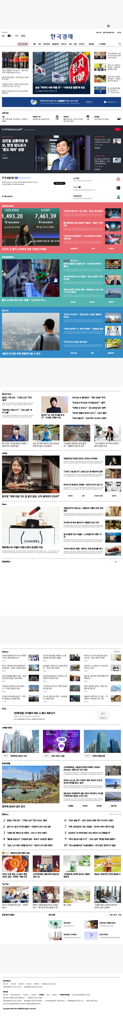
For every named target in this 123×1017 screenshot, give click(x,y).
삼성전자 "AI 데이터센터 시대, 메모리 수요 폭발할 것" (89, 832)
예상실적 (73, 302)
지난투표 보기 (103, 718)
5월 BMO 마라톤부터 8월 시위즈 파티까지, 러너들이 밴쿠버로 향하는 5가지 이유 (83, 794)
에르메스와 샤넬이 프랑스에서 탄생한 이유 (22, 547)
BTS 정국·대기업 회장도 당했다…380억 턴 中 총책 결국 (15, 444)
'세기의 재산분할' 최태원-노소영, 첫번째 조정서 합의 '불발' (55, 656)
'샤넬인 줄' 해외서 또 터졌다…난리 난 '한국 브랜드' (27, 832)
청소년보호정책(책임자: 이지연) (81, 995)
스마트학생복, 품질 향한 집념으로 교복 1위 (46, 875)
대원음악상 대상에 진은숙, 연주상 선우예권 (80, 458)
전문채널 (91, 44)
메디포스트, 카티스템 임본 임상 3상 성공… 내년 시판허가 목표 (96, 656)
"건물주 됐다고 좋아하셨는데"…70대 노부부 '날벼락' (106, 906)
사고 (119, 915)
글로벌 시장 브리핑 (7, 137)
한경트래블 (6, 763)
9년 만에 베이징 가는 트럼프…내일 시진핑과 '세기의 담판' (83, 277)
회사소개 (5, 984)
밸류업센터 (111, 353)
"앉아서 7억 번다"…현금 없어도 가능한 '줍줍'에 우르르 (82, 315)
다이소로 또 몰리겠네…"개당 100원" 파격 (88, 397)
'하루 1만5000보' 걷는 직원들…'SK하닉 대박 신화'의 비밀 (91, 826)
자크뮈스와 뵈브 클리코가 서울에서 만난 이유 (81, 522)
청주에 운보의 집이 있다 (13, 806)
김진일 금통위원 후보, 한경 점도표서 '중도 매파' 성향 (15, 145)
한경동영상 (6, 561)
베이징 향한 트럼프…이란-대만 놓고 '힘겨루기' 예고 (15, 78)
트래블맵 (70, 806)
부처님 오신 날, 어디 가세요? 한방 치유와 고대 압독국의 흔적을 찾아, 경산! (82, 781)
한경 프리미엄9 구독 (108, 32)
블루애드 (36, 984)
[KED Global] (23, 36)
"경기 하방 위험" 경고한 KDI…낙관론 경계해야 (15, 120)
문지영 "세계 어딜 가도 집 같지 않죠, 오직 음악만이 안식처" (30, 496)
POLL (4, 708)
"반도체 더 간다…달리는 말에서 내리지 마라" (102, 140)
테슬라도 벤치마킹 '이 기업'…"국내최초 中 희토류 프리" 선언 (96, 697)
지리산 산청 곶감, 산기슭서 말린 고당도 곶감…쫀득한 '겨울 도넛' (14, 875)
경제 (34, 44)
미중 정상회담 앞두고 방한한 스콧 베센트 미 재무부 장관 (55, 677)
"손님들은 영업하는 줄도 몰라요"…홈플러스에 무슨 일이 (74, 444)
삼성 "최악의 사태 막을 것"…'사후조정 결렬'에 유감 (60, 87)
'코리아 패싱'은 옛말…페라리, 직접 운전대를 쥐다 (82, 548)
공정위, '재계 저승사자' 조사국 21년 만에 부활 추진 (15, 92)
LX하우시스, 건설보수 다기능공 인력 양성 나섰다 (96, 666)
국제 (70, 44)
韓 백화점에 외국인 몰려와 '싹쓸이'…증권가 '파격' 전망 (83, 224)
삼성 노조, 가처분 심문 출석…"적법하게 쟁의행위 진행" (114, 67)
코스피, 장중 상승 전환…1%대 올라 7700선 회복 (55, 697)
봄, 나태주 (67, 904)
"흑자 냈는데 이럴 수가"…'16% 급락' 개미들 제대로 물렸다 (91, 839)
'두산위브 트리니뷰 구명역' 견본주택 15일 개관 (55, 687)
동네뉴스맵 (74, 353)
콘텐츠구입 (17, 995)
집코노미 (63, 44)
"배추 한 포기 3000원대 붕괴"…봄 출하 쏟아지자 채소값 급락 (114, 79)
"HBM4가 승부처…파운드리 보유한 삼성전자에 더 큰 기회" (15, 85)
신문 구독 (98, 32)
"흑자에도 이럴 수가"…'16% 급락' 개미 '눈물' (17, 411)
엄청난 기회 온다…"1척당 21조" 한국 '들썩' (17, 399)
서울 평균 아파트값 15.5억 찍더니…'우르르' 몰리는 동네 (13, 687)
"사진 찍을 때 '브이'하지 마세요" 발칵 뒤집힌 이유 (106, 444)
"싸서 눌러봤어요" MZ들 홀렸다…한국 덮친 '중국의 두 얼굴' (92, 845)
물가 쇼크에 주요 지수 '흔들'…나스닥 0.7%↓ (24, 300)
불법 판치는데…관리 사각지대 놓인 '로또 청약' (73, 120)
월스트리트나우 (70, 261)
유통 (75, 44)
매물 (92, 353)
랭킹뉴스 (5, 814)
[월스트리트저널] (16, 36)
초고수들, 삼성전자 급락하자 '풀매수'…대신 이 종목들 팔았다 (102, 161)
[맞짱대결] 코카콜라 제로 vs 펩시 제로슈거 (34, 713)
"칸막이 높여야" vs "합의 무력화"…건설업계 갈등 (83, 329)
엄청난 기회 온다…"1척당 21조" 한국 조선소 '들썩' (27, 820)
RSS (48, 995)
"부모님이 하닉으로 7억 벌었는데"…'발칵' (88, 402)
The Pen (5, 884)
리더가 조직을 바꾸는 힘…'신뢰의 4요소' (15, 906)
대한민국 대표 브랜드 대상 (20, 853)
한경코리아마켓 (7, 206)
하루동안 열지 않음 (111, 102)
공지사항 (52, 914)
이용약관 (54, 995)
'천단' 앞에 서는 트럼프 (101, 119)
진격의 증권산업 (94, 755)
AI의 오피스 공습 (53, 755)
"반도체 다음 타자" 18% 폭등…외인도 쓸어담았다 (83, 211)
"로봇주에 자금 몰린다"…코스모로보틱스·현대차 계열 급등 (82, 237)
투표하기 (103, 713)
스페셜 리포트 (7, 727)
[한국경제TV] (10, 36)
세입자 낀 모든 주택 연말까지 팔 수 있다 (21, 353)
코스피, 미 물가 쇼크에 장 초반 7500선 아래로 (24, 249)
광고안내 (28, 984)
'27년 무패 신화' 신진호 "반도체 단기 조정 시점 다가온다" (114, 55)
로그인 (119, 32)
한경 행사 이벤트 (8, 914)
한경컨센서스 (74, 248)
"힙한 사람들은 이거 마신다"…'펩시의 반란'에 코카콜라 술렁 (15, 71)
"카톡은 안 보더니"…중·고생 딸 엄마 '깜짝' (89, 407)
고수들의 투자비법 (99, 137)
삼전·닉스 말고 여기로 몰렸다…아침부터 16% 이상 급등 (29, 826)
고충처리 (21, 984)
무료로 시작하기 (59, 183)
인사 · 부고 (113, 915)
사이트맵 (33, 995)
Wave (4, 504)
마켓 (111, 248)
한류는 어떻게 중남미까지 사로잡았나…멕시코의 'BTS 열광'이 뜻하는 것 (46, 907)
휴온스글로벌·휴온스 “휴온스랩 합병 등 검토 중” (95, 687)
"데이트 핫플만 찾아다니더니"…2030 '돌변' (89, 413)
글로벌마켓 (55, 44)
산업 (39, 44)
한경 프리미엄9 (22, 44)
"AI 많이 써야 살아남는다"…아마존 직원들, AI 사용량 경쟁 (14, 697)
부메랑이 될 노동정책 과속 (41, 119)
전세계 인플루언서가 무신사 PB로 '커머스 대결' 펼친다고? (14, 656)
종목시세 (92, 302)
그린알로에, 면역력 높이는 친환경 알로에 (76, 875)
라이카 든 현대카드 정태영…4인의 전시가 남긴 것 (82, 484)
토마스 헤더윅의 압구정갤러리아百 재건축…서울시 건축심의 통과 (14, 666)
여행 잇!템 (113, 806)
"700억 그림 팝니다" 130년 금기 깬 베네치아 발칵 (83, 471)
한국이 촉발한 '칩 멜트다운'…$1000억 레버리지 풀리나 (82, 265)
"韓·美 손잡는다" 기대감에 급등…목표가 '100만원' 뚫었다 (30, 839)
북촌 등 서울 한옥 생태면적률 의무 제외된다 (96, 677)
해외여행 (99, 806)
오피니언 (81, 44)
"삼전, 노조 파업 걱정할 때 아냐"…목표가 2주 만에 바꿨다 (30, 845)
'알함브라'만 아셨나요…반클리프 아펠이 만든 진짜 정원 (83, 509)
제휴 (12, 995)
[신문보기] (3, 36)
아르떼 (4, 453)
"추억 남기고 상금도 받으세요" (75, 342)
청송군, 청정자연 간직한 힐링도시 (107, 874)
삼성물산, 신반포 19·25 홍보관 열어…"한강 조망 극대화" (55, 666)
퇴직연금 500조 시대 (14, 755)
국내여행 (84, 806)
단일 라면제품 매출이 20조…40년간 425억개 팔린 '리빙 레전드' (14, 677)
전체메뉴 (103, 44)
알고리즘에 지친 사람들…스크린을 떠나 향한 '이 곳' (82, 535)
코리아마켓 (46, 44)
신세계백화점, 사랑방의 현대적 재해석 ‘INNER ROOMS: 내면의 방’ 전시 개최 (81, 768)
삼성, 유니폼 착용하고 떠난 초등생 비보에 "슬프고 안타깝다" (46, 444)
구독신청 (13, 984)
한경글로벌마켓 (7, 257)
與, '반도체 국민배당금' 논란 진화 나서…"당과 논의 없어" (114, 91)
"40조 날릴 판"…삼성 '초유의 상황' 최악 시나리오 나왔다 (90, 820)
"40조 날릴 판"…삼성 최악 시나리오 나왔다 (89, 418)
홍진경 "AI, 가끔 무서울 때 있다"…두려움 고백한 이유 (52, 416)
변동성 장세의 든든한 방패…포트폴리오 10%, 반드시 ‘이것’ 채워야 (83, 290)
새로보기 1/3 (117, 652)
